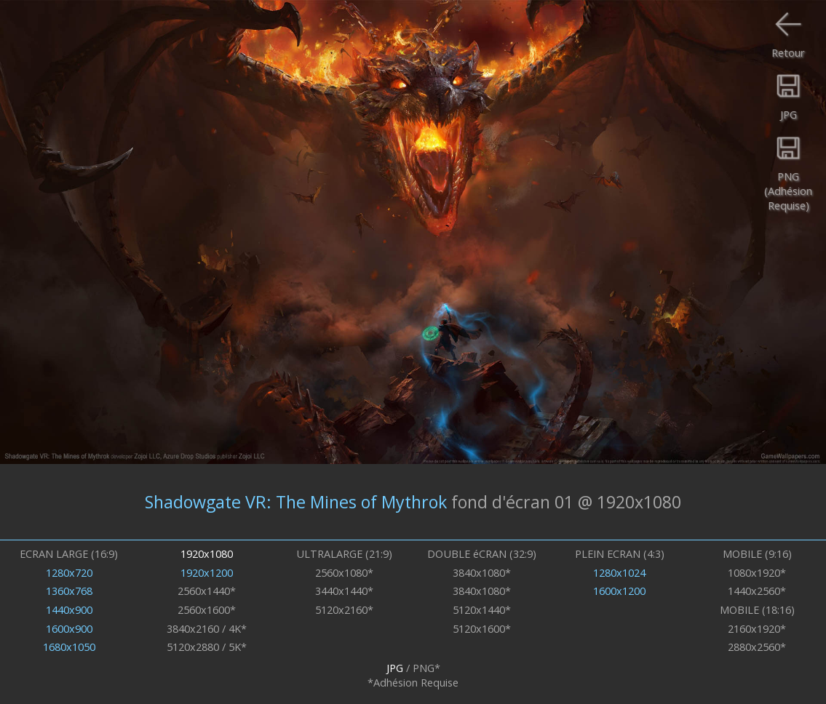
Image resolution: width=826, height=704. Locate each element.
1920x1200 (206, 572)
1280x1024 (619, 572)
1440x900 (69, 609)
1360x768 (69, 590)
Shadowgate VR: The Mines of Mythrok (296, 501)
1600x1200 (619, 590)
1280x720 (69, 572)
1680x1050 (69, 646)
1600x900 (69, 628)
